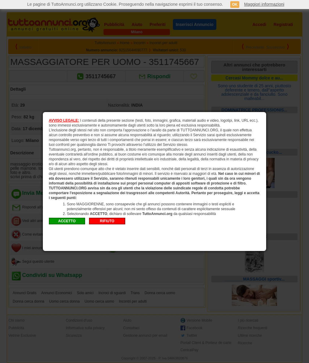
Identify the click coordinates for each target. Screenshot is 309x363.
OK (234, 4)
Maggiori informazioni (264, 4)
